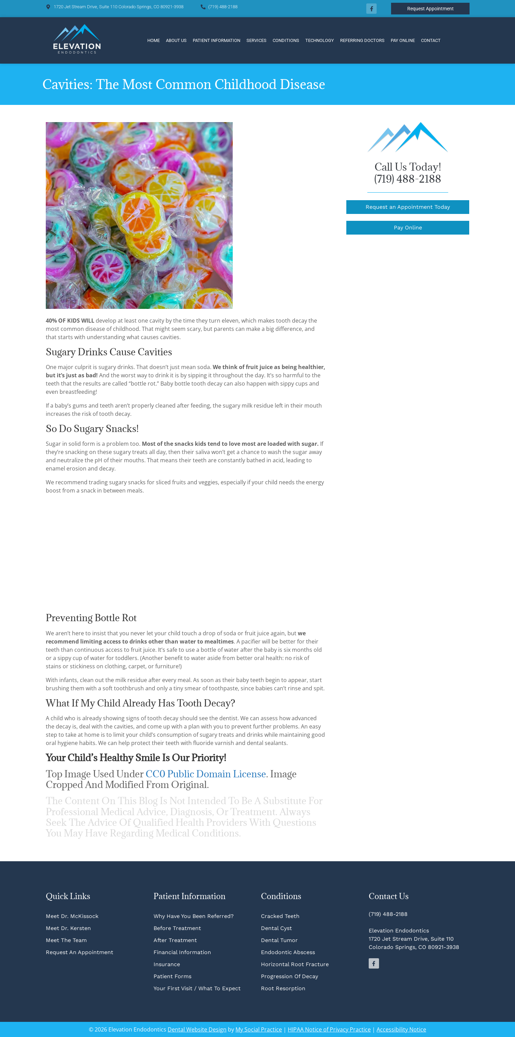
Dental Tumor (279, 940)
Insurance (167, 964)
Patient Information (216, 40)
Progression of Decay (289, 976)
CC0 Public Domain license (206, 774)
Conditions (286, 40)
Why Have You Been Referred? (194, 916)
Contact (431, 40)
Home (153, 40)
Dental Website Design (197, 1029)
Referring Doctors (362, 40)
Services (256, 40)
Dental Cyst (276, 928)
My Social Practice (258, 1029)
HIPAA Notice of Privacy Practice (329, 1029)
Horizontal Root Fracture (295, 964)
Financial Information (182, 952)
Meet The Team (66, 940)
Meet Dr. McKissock (72, 916)
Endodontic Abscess (288, 952)
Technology (319, 40)
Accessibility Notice (401, 1029)
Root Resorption (284, 988)
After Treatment (175, 940)
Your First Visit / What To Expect (197, 988)
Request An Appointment (79, 952)
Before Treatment (177, 928)
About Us (176, 40)
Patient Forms (172, 976)
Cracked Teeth (280, 916)
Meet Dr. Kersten (68, 928)
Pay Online (403, 40)
